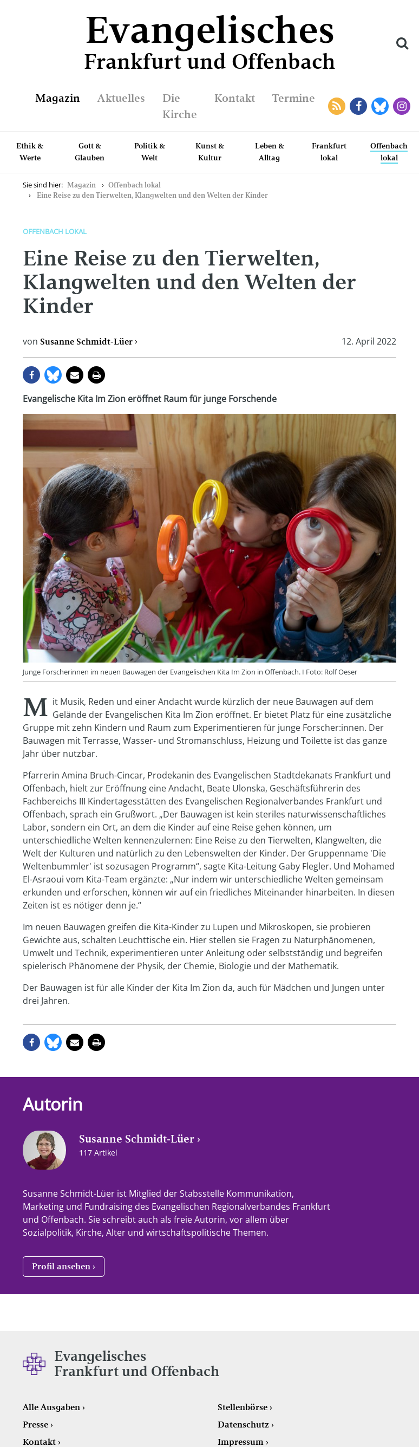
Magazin (57, 98)
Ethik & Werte (29, 152)
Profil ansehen (61, 1266)
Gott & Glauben (89, 152)
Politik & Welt (149, 152)
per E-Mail (74, 375)
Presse (35, 1424)
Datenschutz (243, 1424)
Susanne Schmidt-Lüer (86, 341)
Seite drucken (96, 375)
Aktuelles (121, 98)
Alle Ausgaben (51, 1407)
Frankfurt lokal (329, 152)
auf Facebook (31, 375)
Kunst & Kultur (209, 152)
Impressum (241, 1442)
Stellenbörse (242, 1407)
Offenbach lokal (389, 152)
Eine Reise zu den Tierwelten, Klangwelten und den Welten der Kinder (152, 195)
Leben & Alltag (269, 152)
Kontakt (234, 98)
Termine (293, 98)
